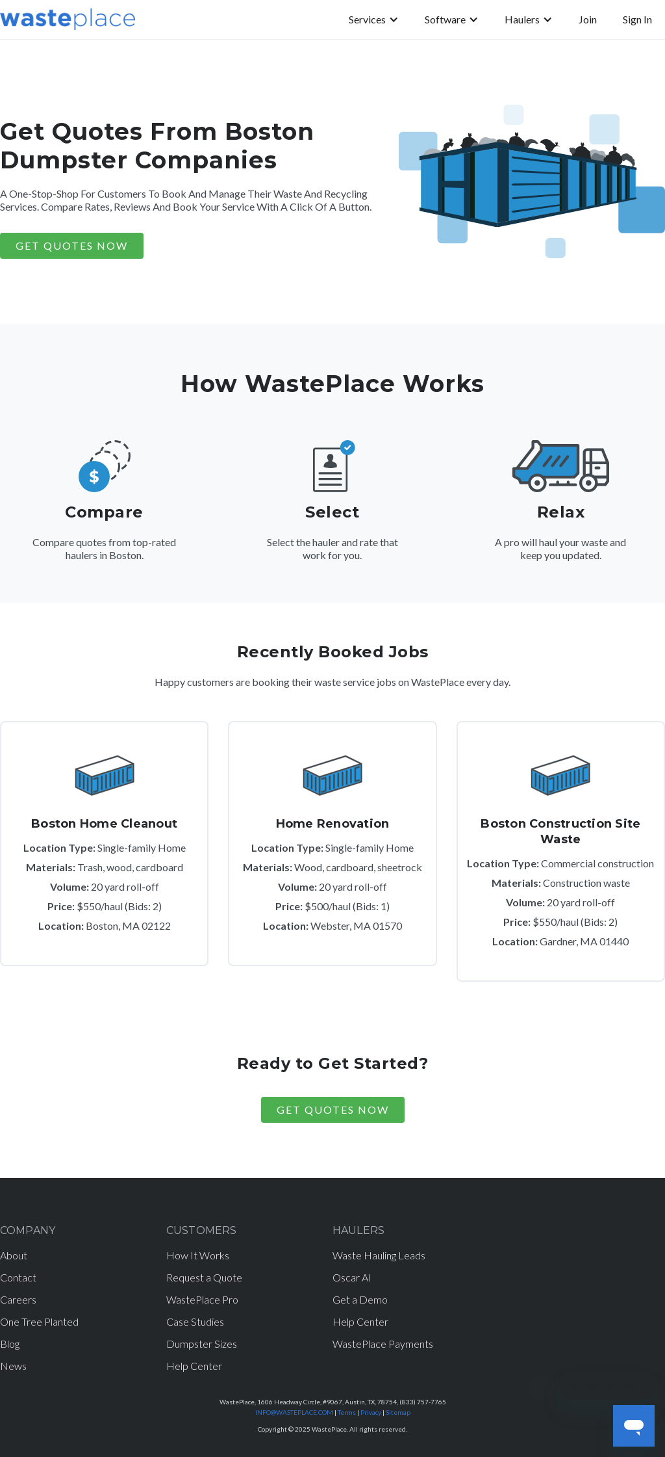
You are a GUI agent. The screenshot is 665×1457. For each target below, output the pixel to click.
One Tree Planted (39, 1321)
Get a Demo (360, 1299)
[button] (374, 19)
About (13, 1255)
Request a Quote (204, 1277)
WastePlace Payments (382, 1343)
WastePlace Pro (202, 1299)
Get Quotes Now (333, 1109)
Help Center (194, 1365)
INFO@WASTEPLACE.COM (294, 1412)
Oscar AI (351, 1277)
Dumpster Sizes (201, 1343)
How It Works (197, 1255)
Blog (9, 1343)
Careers (18, 1299)
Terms (347, 1412)
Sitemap (398, 1412)
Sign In (637, 19)
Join (588, 19)
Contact (18, 1277)
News (13, 1365)
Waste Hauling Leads (378, 1255)
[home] (67, 19)
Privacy (370, 1412)
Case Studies (195, 1321)
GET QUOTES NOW (72, 245)
